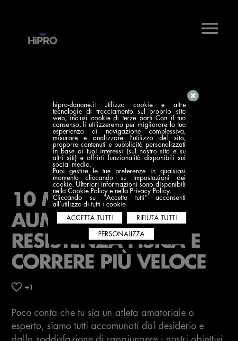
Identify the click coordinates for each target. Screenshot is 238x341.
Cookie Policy (88, 191)
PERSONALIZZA (121, 234)
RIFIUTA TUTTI (157, 218)
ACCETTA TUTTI (89, 218)
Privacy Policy (149, 191)
